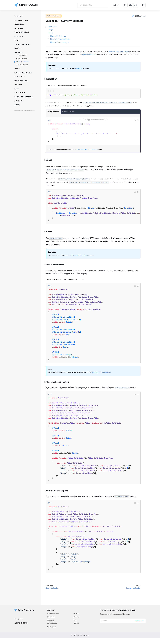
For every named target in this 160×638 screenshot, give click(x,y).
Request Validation (22, 44)
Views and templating (23, 97)
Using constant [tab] (68, 111)
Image (135, 120)
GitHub (76, 613)
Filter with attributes (58, 36)
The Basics (18, 28)
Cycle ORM (51, 627)
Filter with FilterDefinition (60, 39)
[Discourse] (135, 5)
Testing (17, 69)
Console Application (23, 73)
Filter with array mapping (59, 42)
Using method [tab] (53, 111)
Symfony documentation (101, 372)
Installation (52, 26)
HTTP (16, 40)
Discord (76, 617)
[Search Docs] (92, 5)
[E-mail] (123, 621)
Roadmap (51, 617)
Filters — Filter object (79, 255)
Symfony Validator (22, 61)
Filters (50, 33)
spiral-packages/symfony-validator (80, 95)
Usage (50, 30)
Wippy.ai (50, 620)
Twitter (76, 623)
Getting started (21, 20)
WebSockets (19, 77)
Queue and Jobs (21, 81)
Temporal (18, 85)
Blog (75, 620)
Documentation (53, 613)
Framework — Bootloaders (86, 149)
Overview (18, 16)
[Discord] (130, 5)
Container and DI (21, 32)
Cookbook (18, 101)
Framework (19, 24)
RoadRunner (52, 623)
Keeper (17, 105)
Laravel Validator (22, 65)
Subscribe (139, 621)
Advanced (18, 36)
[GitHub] (125, 5)
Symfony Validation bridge (118, 51)
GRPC (16, 89)
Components (19, 93)
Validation (18, 52)
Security (18, 48)
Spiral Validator (21, 58)
